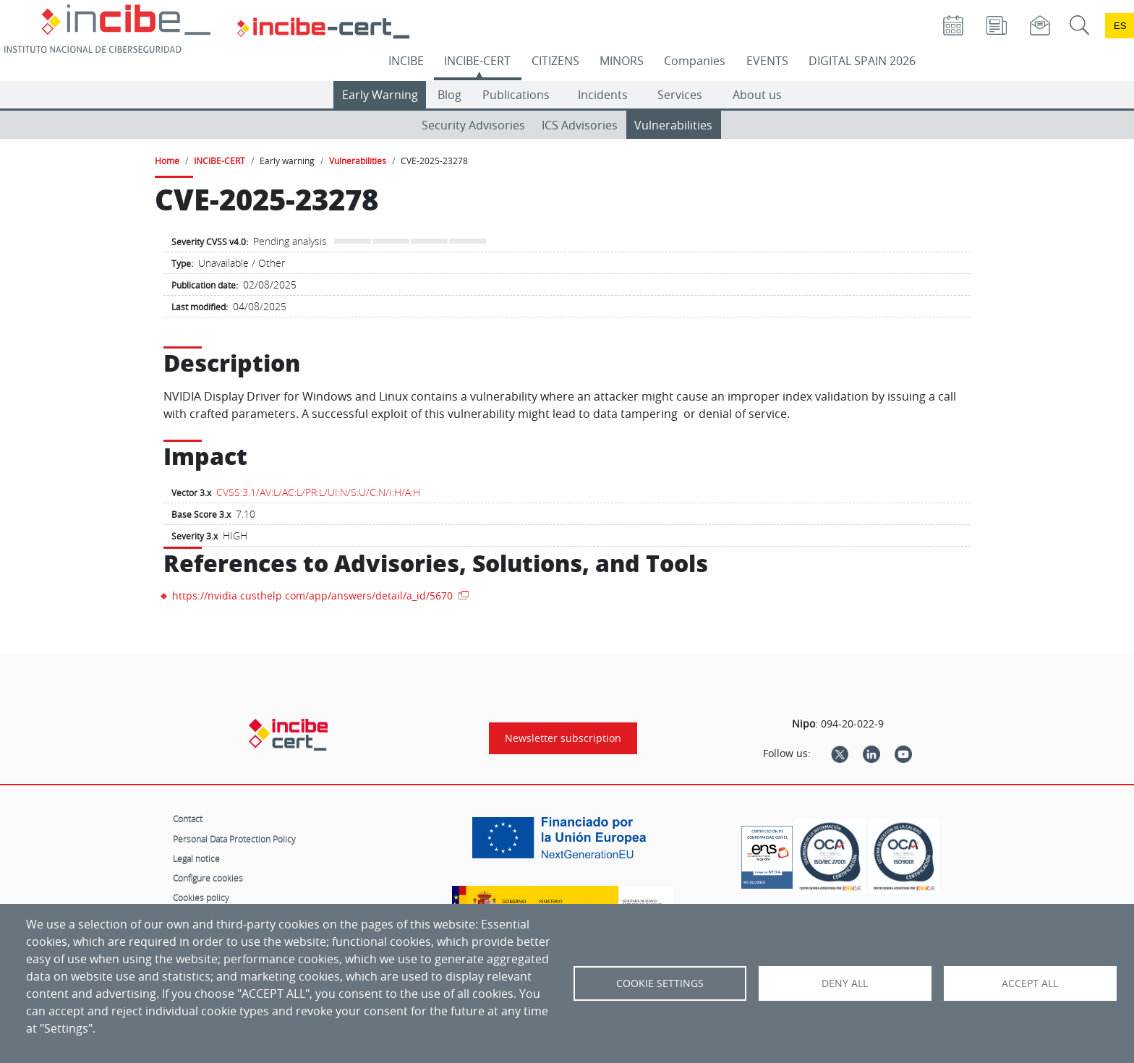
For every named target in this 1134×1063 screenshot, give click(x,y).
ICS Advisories (580, 125)
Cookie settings (660, 983)
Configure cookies (208, 878)
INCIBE (406, 61)
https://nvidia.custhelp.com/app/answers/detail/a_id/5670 (314, 595)
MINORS (622, 61)
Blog (449, 95)
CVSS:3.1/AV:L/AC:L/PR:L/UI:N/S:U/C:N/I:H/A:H (318, 492)
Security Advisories (473, 125)
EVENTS (767, 61)
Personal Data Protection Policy (234, 839)
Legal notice (196, 858)
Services (679, 95)
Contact (187, 818)
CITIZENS (555, 61)
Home (167, 160)
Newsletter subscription (563, 738)
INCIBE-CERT (477, 61)
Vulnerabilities (673, 125)
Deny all (845, 983)
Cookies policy (201, 897)
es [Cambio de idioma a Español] (1120, 25)
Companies (694, 61)
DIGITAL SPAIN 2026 (862, 61)
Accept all (1030, 983)
